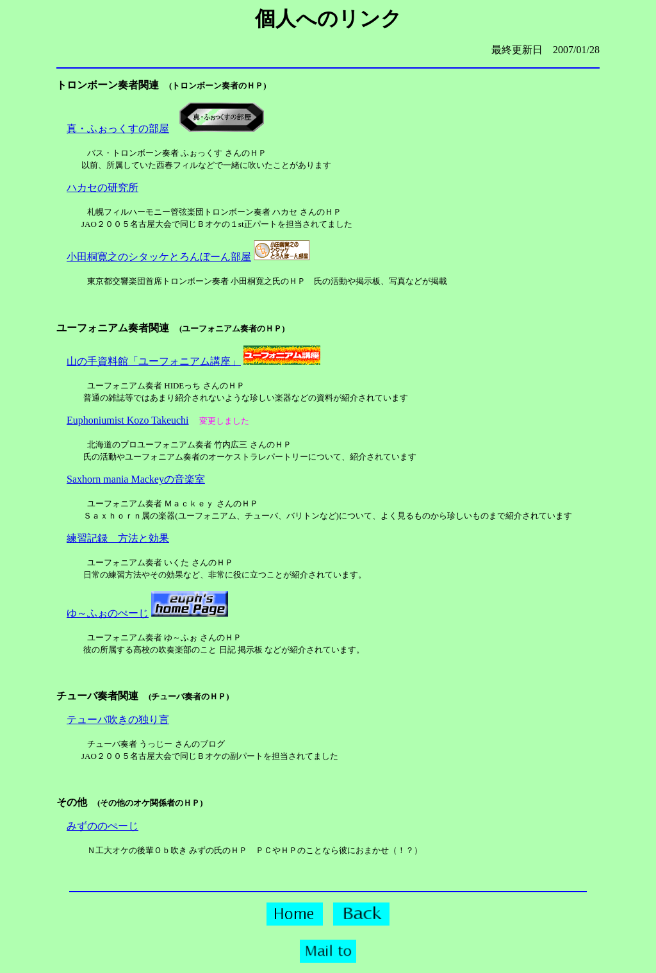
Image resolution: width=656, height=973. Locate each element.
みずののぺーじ (102, 825)
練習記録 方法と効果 (118, 538)
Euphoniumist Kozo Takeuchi (128, 420)
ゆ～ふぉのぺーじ (108, 613)
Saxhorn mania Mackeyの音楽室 (136, 479)
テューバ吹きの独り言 (118, 719)
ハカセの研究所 (102, 187)
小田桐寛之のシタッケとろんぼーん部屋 (159, 256)
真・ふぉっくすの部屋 (118, 128)
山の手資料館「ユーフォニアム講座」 (154, 361)
